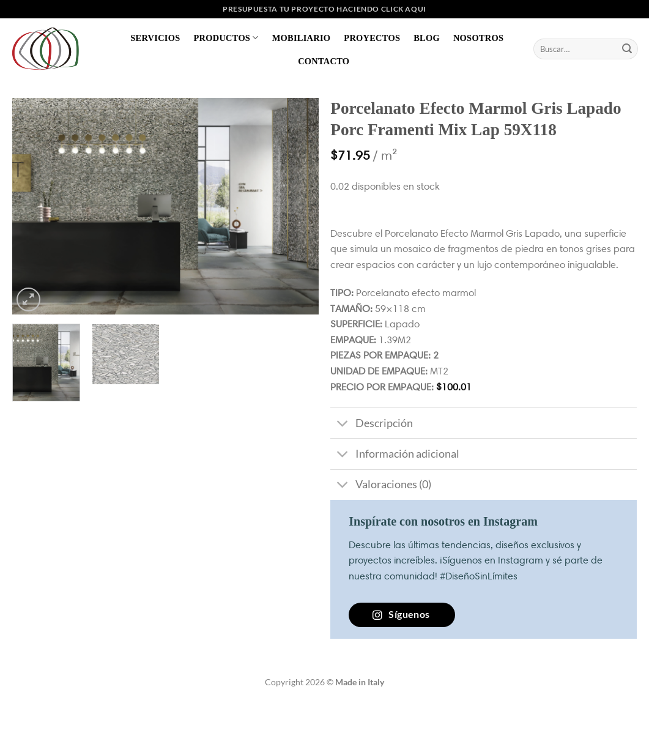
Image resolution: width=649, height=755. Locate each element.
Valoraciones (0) (380, 486)
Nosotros (478, 38)
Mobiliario (301, 38)
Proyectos (372, 38)
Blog (427, 38)
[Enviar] (627, 49)
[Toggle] (342, 424)
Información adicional (394, 455)
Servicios (155, 38)
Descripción (371, 424)
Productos (225, 37)
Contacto (323, 61)
